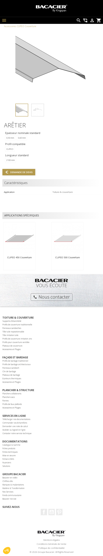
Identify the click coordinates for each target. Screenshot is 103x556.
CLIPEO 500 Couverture (67, 257)
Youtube (51, 512)
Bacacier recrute (9, 498)
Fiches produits (8, 448)
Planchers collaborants (11, 393)
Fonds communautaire (11, 495)
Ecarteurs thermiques (11, 378)
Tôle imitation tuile (10, 335)
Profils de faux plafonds (12, 404)
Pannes (5, 400)
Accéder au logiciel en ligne (13, 429)
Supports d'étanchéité (11, 321)
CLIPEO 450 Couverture (19, 257)
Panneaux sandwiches (11, 328)
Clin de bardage (9, 371)
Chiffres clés (7, 481)
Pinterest (59, 512)
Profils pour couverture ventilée (15, 342)
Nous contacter (51, 297)
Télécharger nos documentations (16, 419)
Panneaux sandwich (10, 368)
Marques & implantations (13, 484)
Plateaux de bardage (11, 375)
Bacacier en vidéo (9, 477)
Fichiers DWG (8, 459)
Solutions (6, 466)
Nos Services (7, 491)
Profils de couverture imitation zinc (17, 338)
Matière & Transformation (13, 488)
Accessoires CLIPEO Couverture (20, 26)
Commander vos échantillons (14, 422)
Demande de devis (19, 172)
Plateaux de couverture (12, 345)
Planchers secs (8, 397)
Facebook (44, 512)
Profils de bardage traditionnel (15, 360)
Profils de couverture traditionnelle (17, 324)
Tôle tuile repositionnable (13, 331)
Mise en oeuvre (9, 455)
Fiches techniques (10, 452)
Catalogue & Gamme (11, 445)
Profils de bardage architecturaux (16, 364)
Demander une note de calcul (15, 426)
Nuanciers (6, 462)
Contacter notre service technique (17, 433)
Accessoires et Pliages (11, 349)
